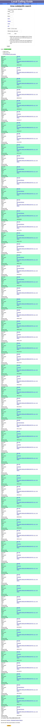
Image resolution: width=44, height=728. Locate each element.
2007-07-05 (19, 230)
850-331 (18, 56)
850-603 (18, 288)
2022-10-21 (19, 483)
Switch (12, 29)
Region (9, 21)
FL (17, 60)
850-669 (18, 431)
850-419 (18, 155)
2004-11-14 (19, 539)
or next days (12, 34)
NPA (10, 11)
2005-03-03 (19, 517)
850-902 (18, 563)
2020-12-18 (19, 439)
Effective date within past (15, 31)
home (1, 3)
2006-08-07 (19, 131)
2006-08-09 (19, 219)
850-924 (18, 684)
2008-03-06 (19, 252)
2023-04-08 (19, 715)
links (30, 3)
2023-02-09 (19, 505)
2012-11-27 (19, 153)
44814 (18, 62)
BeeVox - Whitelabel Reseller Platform (15, 720)
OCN (9, 18)
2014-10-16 (19, 351)
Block (10, 16)
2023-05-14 (19, 417)
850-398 (18, 67)
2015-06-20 (19, 627)
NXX (11, 14)
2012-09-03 (19, 373)
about (9, 3)
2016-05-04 (19, 274)
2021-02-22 (19, 406)
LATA (9, 23)
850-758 (18, 442)
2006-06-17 (19, 120)
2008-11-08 (19, 241)
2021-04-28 (19, 693)
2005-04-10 (19, 87)
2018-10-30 (19, 65)
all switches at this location (10, 54)
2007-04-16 (19, 307)
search (16, 3)
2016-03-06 (19, 142)
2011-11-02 (19, 428)
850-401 (18, 144)
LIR (8, 26)
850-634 (18, 398)
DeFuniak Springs (20, 147)
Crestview (19, 58)
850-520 (18, 254)
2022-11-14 (19, 704)
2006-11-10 (19, 649)
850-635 (18, 420)
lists (23, 3)
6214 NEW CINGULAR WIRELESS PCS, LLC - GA (27, 61)
